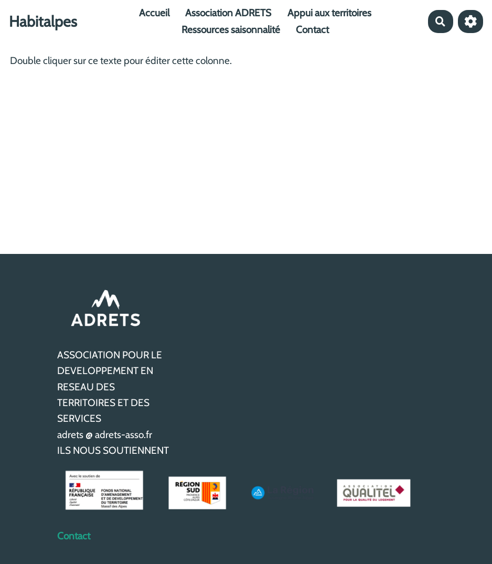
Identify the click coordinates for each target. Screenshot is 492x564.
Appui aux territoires (329, 13)
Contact (312, 30)
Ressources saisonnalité (230, 30)
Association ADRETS (228, 13)
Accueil (154, 13)
